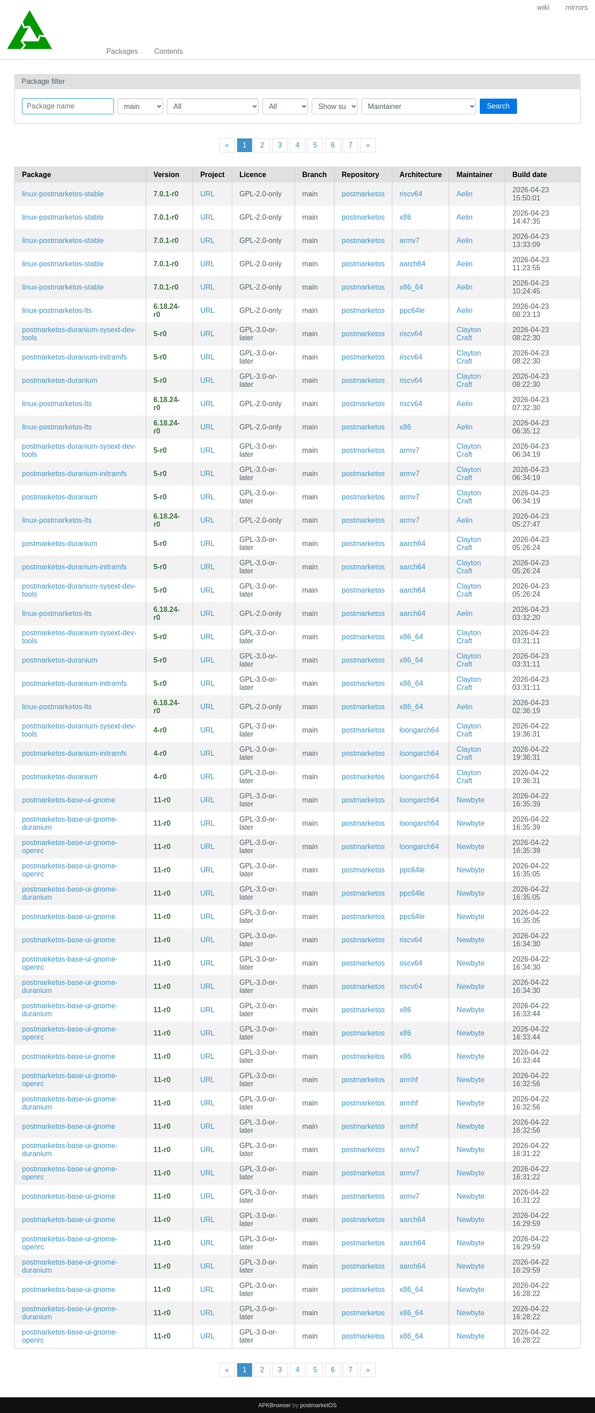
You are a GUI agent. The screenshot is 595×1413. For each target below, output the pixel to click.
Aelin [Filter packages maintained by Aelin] (464, 194)
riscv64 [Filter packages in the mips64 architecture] (411, 194)
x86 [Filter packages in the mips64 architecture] (405, 217)
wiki (543, 7)
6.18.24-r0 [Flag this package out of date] (166, 310)
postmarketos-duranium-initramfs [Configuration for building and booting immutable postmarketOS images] (74, 357)
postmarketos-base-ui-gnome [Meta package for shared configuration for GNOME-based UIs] (68, 800)
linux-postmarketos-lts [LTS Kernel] (57, 310)
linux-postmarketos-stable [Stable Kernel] (63, 194)
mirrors (576, 7)
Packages (122, 51)
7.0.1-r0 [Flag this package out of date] (165, 194)
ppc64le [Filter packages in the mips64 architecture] (412, 310)
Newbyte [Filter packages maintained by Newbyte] (470, 800)
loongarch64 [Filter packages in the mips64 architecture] (419, 730)
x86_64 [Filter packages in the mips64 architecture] (411, 287)
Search (498, 106)
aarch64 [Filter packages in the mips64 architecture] (413, 264)
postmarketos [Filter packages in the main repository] (363, 194)
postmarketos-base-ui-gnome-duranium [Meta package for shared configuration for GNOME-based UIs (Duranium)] (69, 823)
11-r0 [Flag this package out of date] (161, 800)
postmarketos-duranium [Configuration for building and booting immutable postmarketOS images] (59, 380)
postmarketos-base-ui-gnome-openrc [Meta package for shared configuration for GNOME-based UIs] (69, 846)
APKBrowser (274, 1405)
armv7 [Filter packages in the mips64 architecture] (409, 240)
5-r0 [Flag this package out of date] (159, 334)
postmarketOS (318, 1405)
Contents (168, 51)
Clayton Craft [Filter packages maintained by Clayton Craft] (468, 334)
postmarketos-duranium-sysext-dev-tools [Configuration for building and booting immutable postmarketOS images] (79, 334)
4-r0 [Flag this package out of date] (159, 730)
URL (207, 194)
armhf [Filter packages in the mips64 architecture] (409, 1080)
